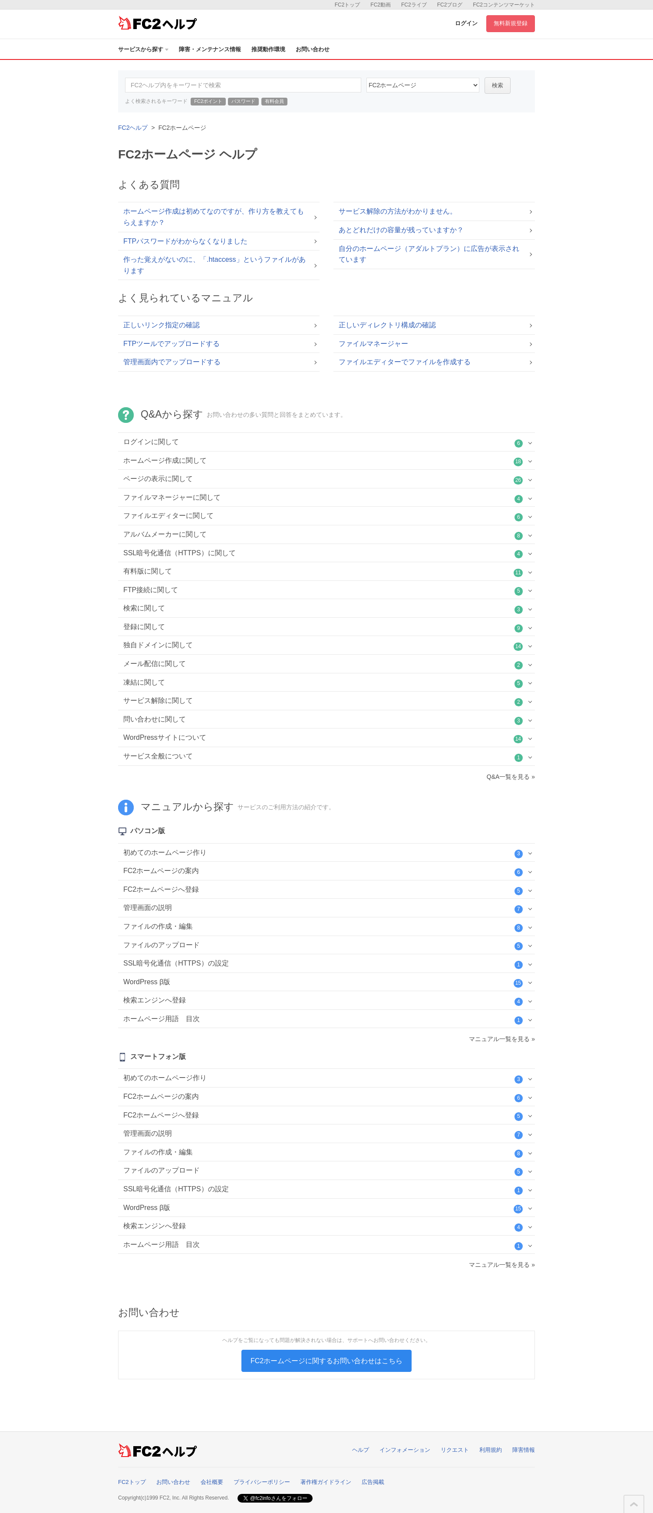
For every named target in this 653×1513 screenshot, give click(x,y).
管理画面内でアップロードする (172, 362)
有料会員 (274, 101)
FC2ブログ (450, 5)
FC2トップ (347, 5)
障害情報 (523, 1450)
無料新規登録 (511, 23)
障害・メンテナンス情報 (210, 49)
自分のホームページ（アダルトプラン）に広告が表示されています (429, 254)
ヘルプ (360, 1450)
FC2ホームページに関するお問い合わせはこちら (326, 1361)
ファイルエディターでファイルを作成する (405, 362)
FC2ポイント (208, 101)
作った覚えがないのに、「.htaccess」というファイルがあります (214, 265)
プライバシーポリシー (262, 1482)
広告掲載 (373, 1482)
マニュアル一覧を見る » (502, 1038)
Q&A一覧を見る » (511, 776)
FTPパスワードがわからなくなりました (185, 241)
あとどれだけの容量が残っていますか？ (401, 230)
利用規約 (490, 1450)
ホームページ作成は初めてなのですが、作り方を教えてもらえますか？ (213, 217)
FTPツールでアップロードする (171, 343)
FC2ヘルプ (133, 127)
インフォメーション (404, 1450)
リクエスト (455, 1450)
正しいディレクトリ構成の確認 (387, 325)
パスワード (243, 101)
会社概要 (212, 1482)
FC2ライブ (414, 5)
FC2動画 (380, 5)
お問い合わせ (313, 49)
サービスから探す (143, 49)
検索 (497, 85)
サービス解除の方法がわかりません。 (398, 211)
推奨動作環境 (268, 49)
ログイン (466, 23)
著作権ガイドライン (325, 1482)
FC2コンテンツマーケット (504, 5)
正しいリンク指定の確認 (161, 325)
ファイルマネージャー (373, 343)
